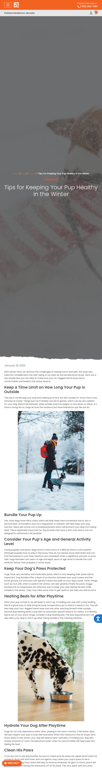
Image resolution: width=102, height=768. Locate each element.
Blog (23, 173)
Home (16, 173)
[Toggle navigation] (8, 5)
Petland (32, 173)
